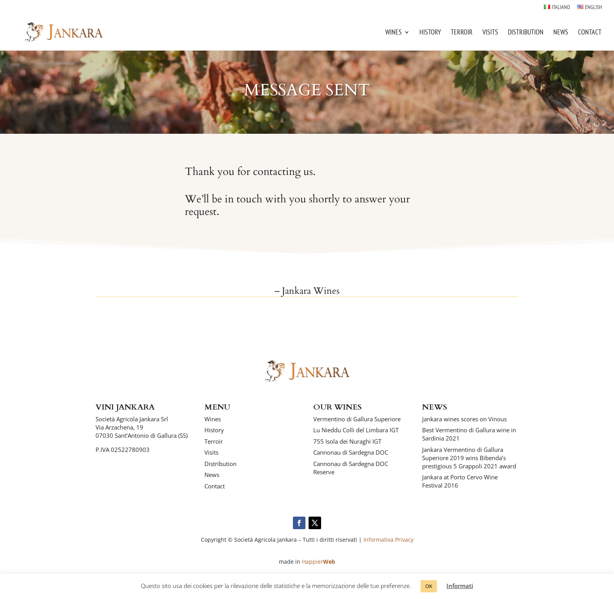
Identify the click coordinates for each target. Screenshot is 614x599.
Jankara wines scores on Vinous (464, 419)
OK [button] (428, 586)
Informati (459, 586)
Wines (393, 32)
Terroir (462, 32)
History (430, 32)
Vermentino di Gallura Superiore (357, 419)
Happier (318, 561)
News (560, 32)
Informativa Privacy (388, 539)
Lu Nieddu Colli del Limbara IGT (356, 430)
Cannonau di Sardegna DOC (350, 452)
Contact (589, 32)
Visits (490, 32)
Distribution (526, 32)
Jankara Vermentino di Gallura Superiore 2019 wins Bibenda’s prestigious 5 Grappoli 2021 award (469, 458)
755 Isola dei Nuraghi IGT (347, 441)
